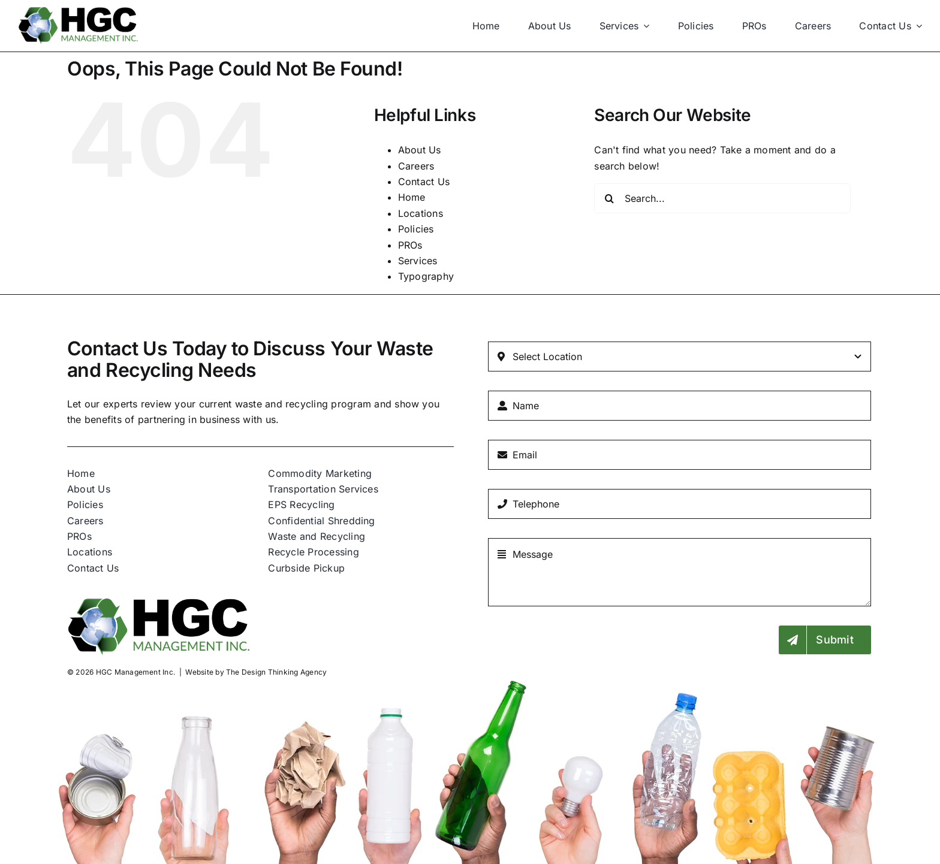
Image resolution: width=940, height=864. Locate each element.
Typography (426, 276)
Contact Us (424, 182)
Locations (420, 213)
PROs (410, 245)
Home (412, 197)
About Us (419, 150)
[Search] (609, 198)
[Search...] (722, 198)
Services (418, 261)
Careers (416, 166)
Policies (416, 229)
